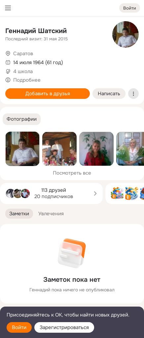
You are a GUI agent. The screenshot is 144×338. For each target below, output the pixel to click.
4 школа (23, 71)
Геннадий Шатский (36, 31)
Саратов (23, 53)
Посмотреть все (72, 173)
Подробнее (27, 80)
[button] (22, 119)
